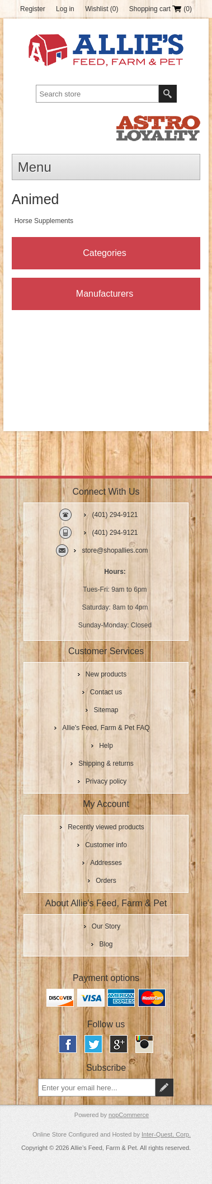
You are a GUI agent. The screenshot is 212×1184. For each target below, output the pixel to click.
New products (106, 674)
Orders (106, 881)
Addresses (106, 863)
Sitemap (105, 710)
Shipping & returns (106, 763)
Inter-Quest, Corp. (166, 1134)
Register (32, 9)
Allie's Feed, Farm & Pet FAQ (105, 728)
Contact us (106, 692)
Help (106, 746)
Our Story (106, 926)
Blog (105, 944)
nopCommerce (129, 1114)
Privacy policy (106, 781)
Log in (65, 9)
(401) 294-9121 (115, 515)
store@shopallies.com (115, 550)
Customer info (106, 845)
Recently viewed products (106, 827)
